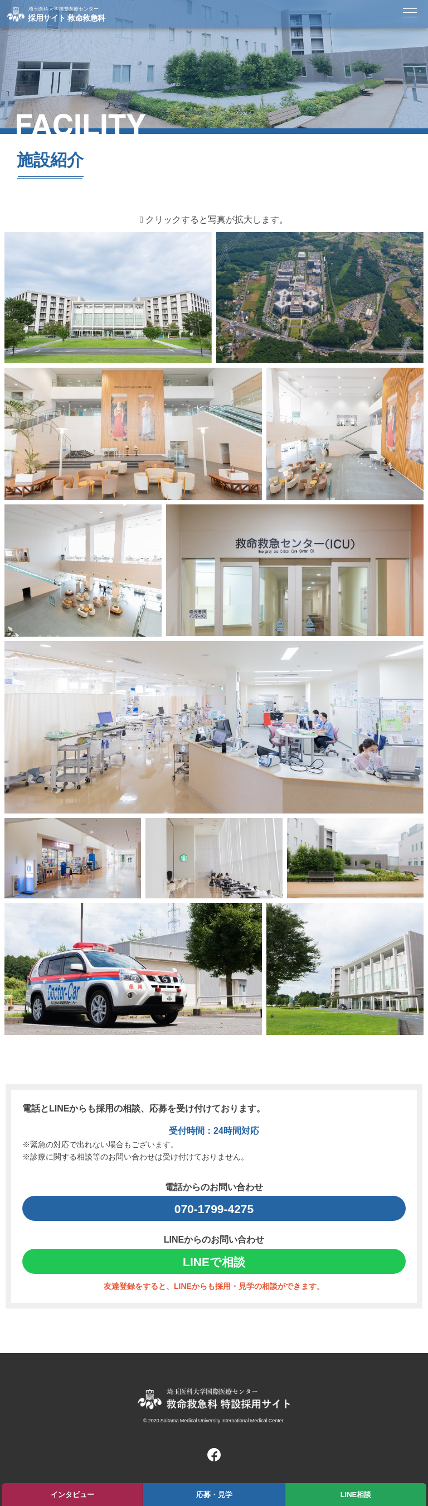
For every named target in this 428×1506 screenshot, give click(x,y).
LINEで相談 (214, 1261)
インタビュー (72, 1494)
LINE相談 (356, 1494)
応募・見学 (214, 1494)
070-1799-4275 (214, 1208)
